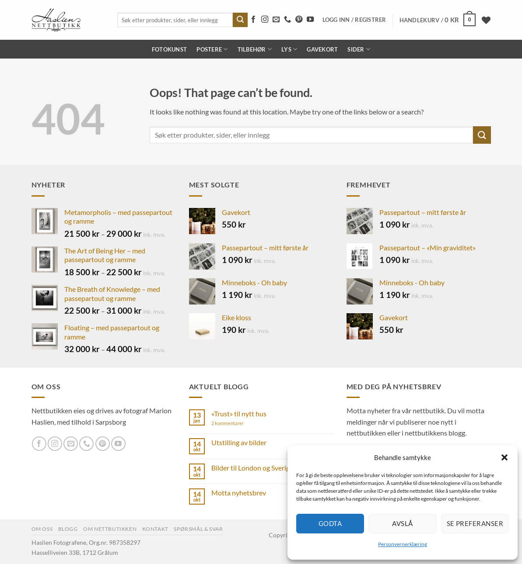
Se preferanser (475, 523)
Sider (358, 49)
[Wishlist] (486, 20)
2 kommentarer (234, 423)
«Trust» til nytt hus (238, 413)
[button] (504, 457)
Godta (330, 523)
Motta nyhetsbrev (238, 492)
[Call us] (287, 20)
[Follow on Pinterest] (298, 20)
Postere (212, 49)
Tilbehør (255, 49)
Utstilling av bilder (238, 442)
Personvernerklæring (402, 544)
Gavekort (322, 49)
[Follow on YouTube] (310, 20)
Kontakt (155, 529)
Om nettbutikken (110, 529)
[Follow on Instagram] (264, 20)
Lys (289, 49)
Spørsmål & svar (198, 529)
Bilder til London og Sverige (252, 468)
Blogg (68, 529)
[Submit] (240, 20)
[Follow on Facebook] (253, 20)
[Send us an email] (276, 20)
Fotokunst (169, 49)
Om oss (42, 529)
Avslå (402, 523)
